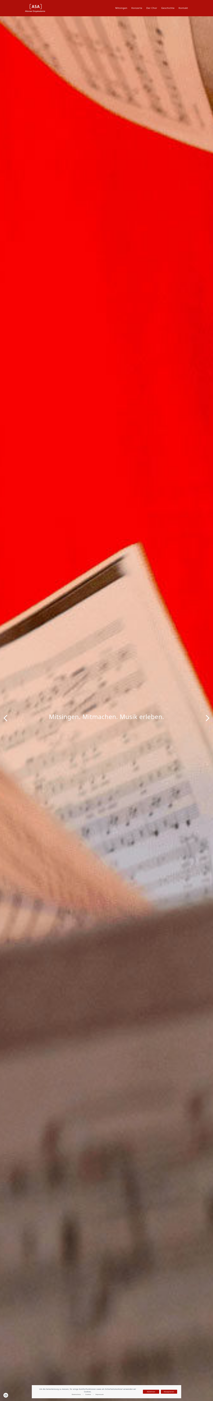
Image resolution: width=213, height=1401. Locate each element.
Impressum (99, 1394)
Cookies (88, 1394)
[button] (5, 718)
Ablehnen (151, 1392)
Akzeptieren (169, 1392)
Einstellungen (5, 1395)
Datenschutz (76, 1394)
